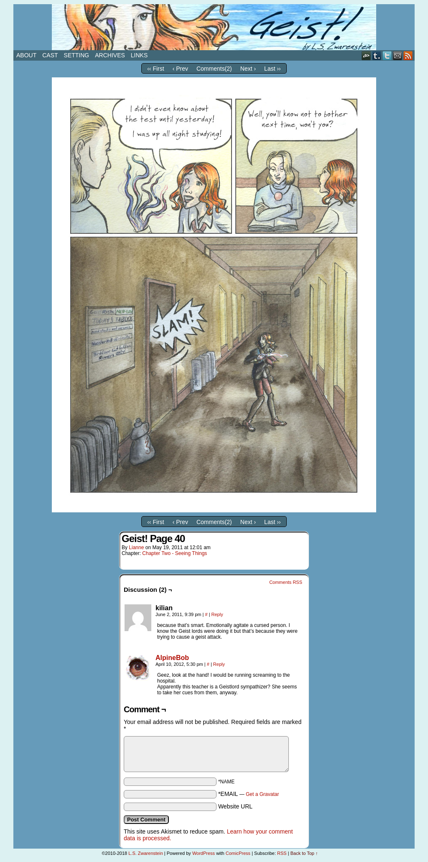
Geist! (214, 27)
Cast (50, 55)
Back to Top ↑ (304, 853)
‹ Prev (180, 68)
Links (139, 55)
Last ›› (272, 68)
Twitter (387, 55)
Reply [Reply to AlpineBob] (219, 664)
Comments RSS (285, 582)
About (26, 55)
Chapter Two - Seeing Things (174, 553)
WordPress (203, 853)
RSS (408, 55)
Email (397, 55)
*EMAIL (248, 793)
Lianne (136, 547)
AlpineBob (172, 657)
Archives (110, 55)
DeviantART (366, 55)
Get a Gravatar (262, 794)
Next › (248, 68)
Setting (76, 55)
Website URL (235, 806)
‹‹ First (155, 68)
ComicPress (238, 853)
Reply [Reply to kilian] (217, 614)
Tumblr (377, 55)
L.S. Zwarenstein (145, 853)
